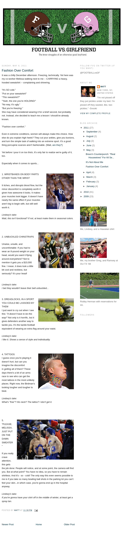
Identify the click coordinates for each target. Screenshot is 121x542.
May (88, 150)
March (89, 177)
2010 (86, 192)
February (91, 181)
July (88, 141)
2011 (86, 127)
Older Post (69, 524)
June (89, 145)
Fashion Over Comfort (97, 166)
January (90, 186)
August (90, 136)
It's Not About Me (94, 162)
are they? (57, 145)
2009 (86, 196)
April (88, 172)
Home (39, 524)
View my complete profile (95, 113)
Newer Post (8, 524)
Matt (103, 87)
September (92, 131)
